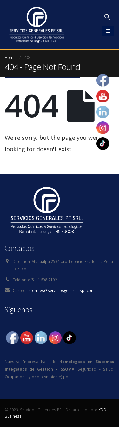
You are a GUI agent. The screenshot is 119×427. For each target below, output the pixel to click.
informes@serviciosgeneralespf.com (61, 290)
